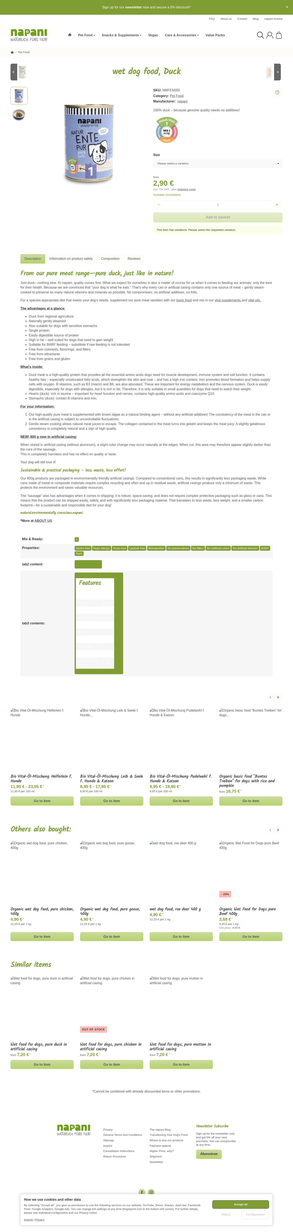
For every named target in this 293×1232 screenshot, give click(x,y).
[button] (19, 95)
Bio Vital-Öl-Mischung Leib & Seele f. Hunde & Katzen (111, 779)
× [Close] (287, 7)
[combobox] (217, 163)
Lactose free (137, 548)
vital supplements (228, 300)
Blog (256, 18)
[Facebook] (142, 1192)
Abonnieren (209, 1154)
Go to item (42, 801)
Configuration (255, 1214)
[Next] (278, 697)
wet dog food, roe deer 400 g (175, 909)
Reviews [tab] (134, 258)
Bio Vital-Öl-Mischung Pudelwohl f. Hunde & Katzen (180, 779)
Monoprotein (156, 548)
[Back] (270, 697)
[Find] (260, 35)
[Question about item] (277, 92)
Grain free (119, 548)
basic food (184, 300)
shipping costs (187, 189)
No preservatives (178, 548)
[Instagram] (151, 1192)
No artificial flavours (245, 548)
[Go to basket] (278, 35)
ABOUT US (43, 521)
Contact (242, 18)
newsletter (133, 7)
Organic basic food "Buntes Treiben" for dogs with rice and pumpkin (247, 781)
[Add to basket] (217, 217)
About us (226, 18)
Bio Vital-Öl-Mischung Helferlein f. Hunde (41, 779)
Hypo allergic (101, 548)
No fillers (197, 548)
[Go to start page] (31, 35)
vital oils (254, 300)
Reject (226, 1214)
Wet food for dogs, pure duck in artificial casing (39, 1047)
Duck (79, 553)
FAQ (212, 18)
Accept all (240, 1204)
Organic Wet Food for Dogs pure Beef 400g (247, 911)
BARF (265, 548)
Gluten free (83, 548)
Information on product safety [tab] (71, 258)
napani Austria (273, 18)
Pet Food (176, 96)
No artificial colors (218, 548)
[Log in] (269, 35)
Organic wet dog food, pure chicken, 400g (42, 911)
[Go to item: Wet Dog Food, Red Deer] (23, 72)
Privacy (40, 1219)
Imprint (28, 1219)
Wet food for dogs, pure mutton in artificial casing (180, 1047)
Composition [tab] (110, 258)
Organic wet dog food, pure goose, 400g (110, 911)
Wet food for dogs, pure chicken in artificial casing (110, 1047)
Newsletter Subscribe (212, 1126)
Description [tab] (32, 258)
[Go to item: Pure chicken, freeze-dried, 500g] (269, 72)
